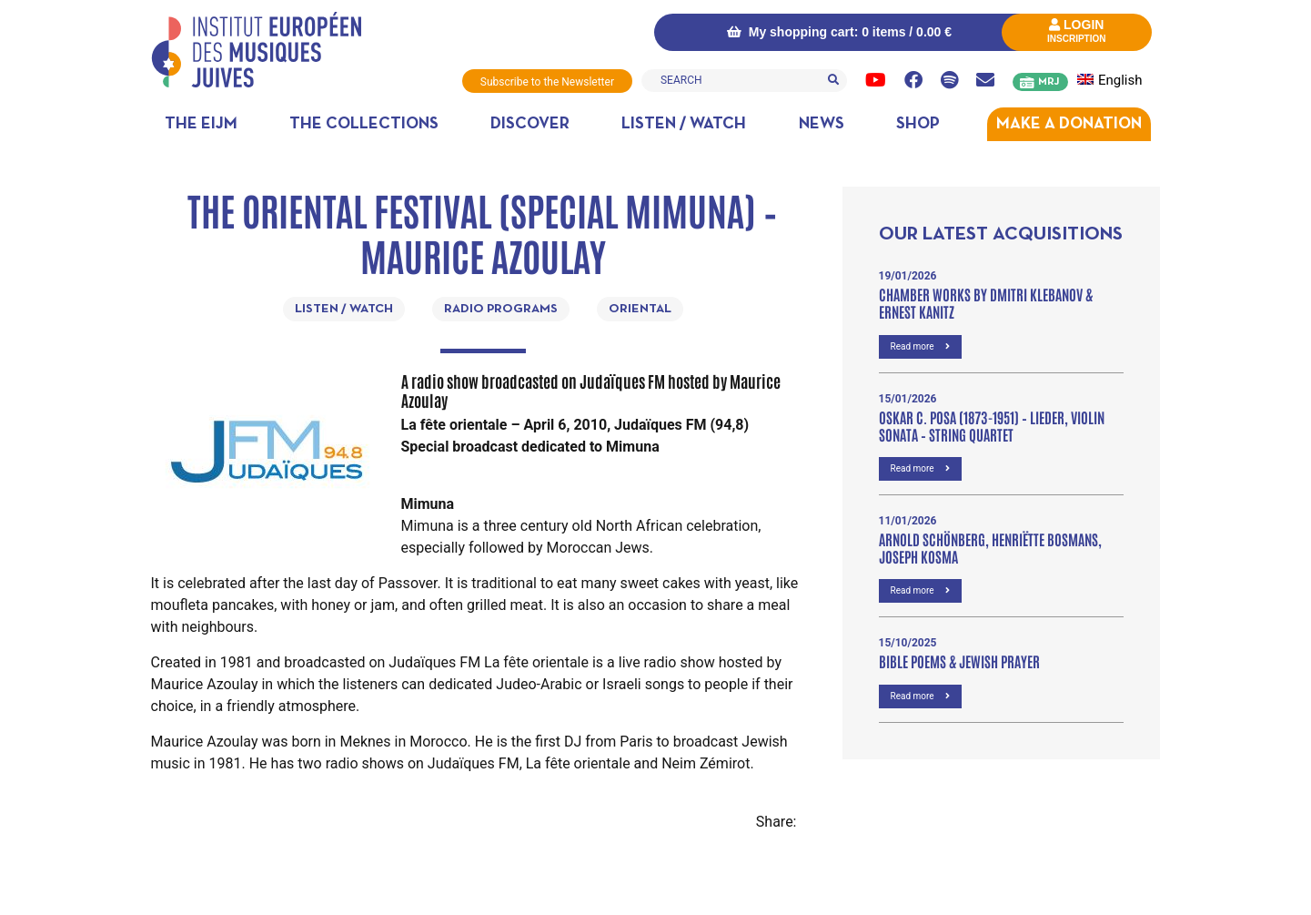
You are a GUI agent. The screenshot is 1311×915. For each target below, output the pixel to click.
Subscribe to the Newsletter (547, 82)
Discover (530, 124)
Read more (921, 346)
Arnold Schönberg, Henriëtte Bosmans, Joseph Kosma (990, 547)
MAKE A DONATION (1069, 124)
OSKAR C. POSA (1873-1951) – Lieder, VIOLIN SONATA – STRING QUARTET (991, 425)
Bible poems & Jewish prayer (959, 661)
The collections (364, 124)
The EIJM (201, 124)
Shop (918, 124)
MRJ (1048, 81)
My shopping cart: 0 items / (839, 32)
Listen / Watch (683, 124)
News (821, 124)
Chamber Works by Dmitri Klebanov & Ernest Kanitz (986, 302)
